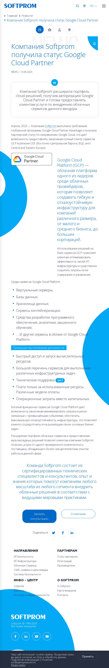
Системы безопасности (27, 574)
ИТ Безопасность (23, 556)
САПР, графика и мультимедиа (31, 570)
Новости (27, 16)
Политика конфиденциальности (31, 595)
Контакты (62, 595)
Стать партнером (67, 556)
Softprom (50, 126)
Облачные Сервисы (25, 565)
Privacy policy (18, 665)
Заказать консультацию (39, 516)
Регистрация (64, 561)
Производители (66, 565)
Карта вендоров (66, 590)
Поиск (77, 6)
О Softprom (68, 580)
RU (91, 5)
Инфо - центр (26, 580)
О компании (78, 514)
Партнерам (67, 551)
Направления (26, 551)
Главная (12, 16)
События (19, 586)
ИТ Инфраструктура (25, 561)
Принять (88, 656)
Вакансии (19, 590)
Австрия (85, 6)
